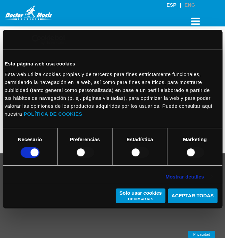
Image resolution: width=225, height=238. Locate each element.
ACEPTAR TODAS (192, 195)
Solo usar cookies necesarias (140, 195)
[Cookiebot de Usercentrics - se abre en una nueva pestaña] (36, 40)
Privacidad (201, 234)
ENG (189, 5)
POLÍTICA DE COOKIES (53, 114)
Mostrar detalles (185, 176)
